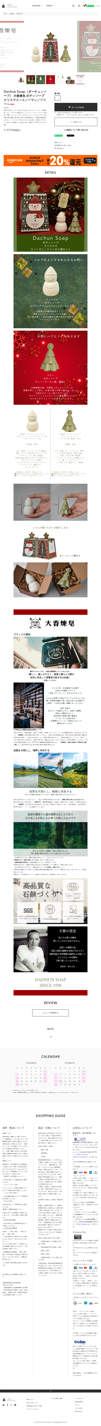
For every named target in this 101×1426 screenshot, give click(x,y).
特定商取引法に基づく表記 (62, 145)
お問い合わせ (79, 1411)
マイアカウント (79, 1398)
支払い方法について (32, 1402)
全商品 (12, 14)
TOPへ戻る (50, 1391)
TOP (5, 14)
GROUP (49, 6)
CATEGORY (36, 6)
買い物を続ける (59, 148)
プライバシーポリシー (33, 1409)
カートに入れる (76, 107)
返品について (58, 142)
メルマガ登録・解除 (56, 1398)
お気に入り (76, 122)
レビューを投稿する (50, 1013)
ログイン (77, 1405)
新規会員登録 (79, 1401)
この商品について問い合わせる (76, 130)
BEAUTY (20, 14)
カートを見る (79, 1408)
